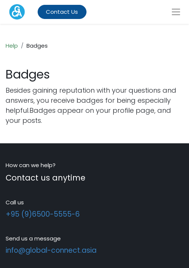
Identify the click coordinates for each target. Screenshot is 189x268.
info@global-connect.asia (51, 250)
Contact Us (62, 12)
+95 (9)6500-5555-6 (43, 214)
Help (12, 46)
